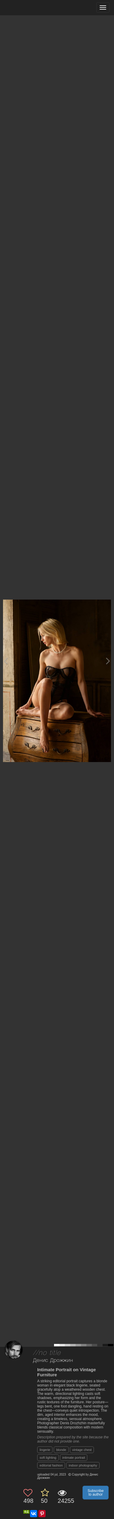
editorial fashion (51, 1465)
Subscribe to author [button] (96, 1493)
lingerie (45, 1450)
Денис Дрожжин (53, 1360)
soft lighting (48, 1457)
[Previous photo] (6, 661)
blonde (61, 1450)
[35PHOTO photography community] (28, 7)
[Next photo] (108, 661)
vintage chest (82, 1450)
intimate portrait (73, 1457)
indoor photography (83, 1465)
